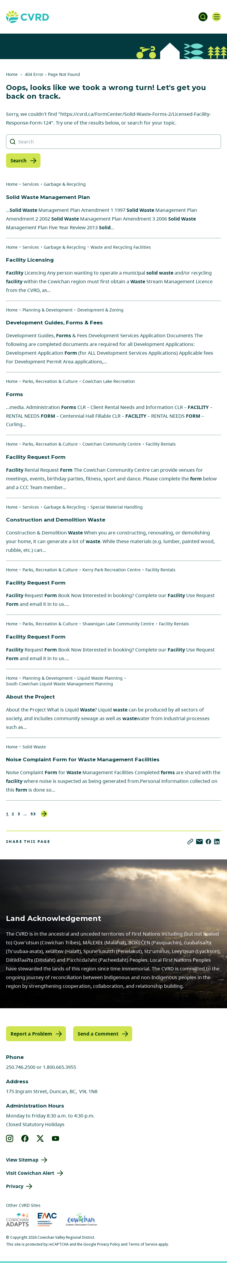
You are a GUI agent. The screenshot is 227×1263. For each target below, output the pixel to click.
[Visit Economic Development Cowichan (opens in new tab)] (81, 1219)
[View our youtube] (55, 1138)
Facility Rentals (161, 444)
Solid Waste (34, 747)
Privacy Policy (108, 1244)
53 (33, 814)
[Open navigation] (216, 16)
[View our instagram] (9, 1138)
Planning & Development (47, 310)
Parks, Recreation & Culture (50, 381)
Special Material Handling (117, 507)
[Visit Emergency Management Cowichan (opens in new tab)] (47, 1219)
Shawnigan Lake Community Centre (118, 624)
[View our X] (40, 1138)
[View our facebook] (25, 1138)
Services (30, 184)
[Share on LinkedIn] (217, 841)
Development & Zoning (100, 310)
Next (44, 813)
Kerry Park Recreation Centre (111, 570)
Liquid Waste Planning (100, 678)
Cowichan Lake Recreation (108, 381)
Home (12, 74)
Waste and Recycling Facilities (121, 247)
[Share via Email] (199, 841)
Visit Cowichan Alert (30, 1173)
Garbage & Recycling (65, 184)
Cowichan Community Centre (111, 444)
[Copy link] (190, 841)
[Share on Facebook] (208, 841)
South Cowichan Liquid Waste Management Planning (59, 684)
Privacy (14, 1186)
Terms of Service (142, 1244)
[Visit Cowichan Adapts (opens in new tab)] (17, 1219)
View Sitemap (22, 1159)
